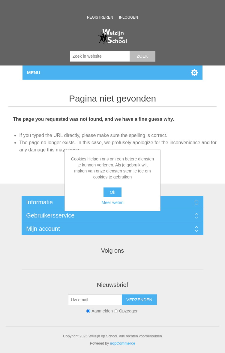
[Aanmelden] (95, 299)
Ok (112, 192)
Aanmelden (102, 311)
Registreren (100, 17)
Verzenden (139, 299)
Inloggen (128, 17)
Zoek (142, 56)
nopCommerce (122, 343)
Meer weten (112, 202)
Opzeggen (129, 311)
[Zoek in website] (100, 56)
